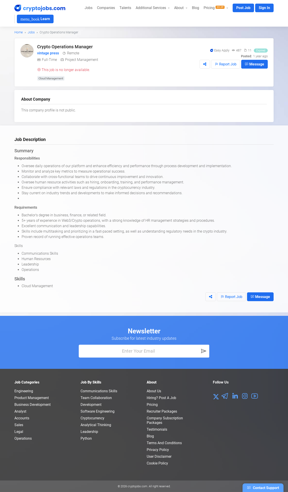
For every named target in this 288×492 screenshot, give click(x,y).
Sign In (264, 8)
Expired (260, 50)
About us (154, 391)
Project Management (81, 60)
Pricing (152, 404)
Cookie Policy (157, 463)
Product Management (31, 398)
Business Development (32, 404)
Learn (35, 19)
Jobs (88, 8)
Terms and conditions (164, 443)
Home (18, 32)
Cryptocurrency (92, 418)
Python (86, 438)
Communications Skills (99, 391)
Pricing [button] (214, 8)
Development (91, 404)
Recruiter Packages (162, 411)
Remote (73, 53)
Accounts (21, 418)
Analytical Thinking (96, 425)
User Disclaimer (159, 456)
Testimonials (157, 429)
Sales (18, 425)
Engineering (23, 391)
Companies (106, 8)
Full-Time (49, 60)
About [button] (179, 8)
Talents (125, 8)
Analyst (20, 411)
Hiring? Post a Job (161, 398)
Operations (23, 438)
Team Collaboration (96, 398)
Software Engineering (98, 411)
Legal (18, 432)
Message (254, 64)
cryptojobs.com (137, 486)
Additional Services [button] (151, 8)
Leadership (89, 432)
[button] (205, 64)
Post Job (243, 8)
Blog (195, 8)
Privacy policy (158, 450)
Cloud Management (50, 78)
